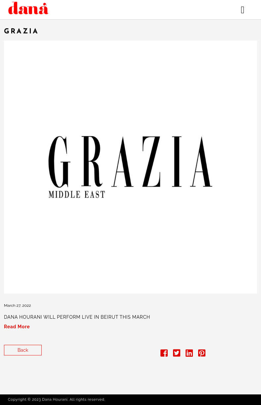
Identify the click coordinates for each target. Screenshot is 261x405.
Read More (17, 326)
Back (23, 350)
